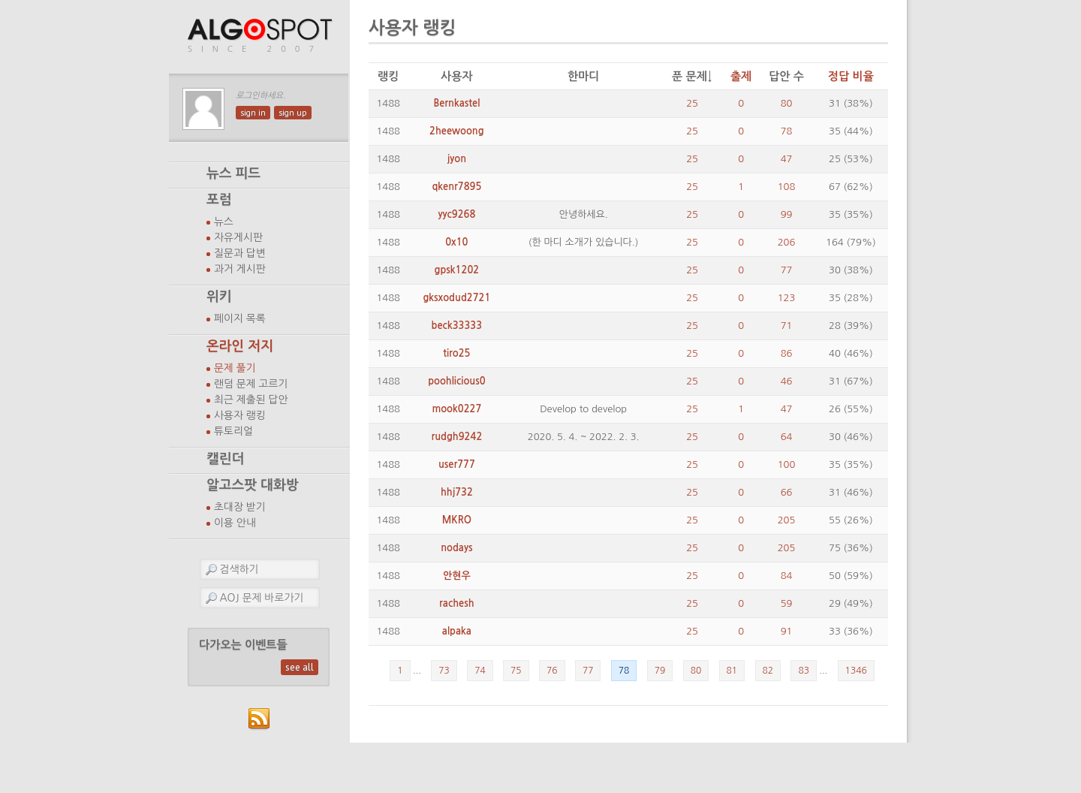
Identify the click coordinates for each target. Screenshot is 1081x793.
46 (787, 381)
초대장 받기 (240, 507)
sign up (293, 112)
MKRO (456, 520)
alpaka (456, 631)
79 (660, 670)
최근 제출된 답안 (251, 399)
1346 (856, 670)
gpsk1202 (457, 270)
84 (787, 575)
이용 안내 (235, 522)
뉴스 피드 (233, 173)
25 (692, 103)
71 (787, 325)
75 (516, 670)
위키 (219, 296)
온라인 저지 (239, 346)
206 (787, 242)
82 (768, 670)
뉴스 (223, 221)
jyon (456, 159)
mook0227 (456, 409)
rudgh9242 (456, 437)
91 (787, 631)
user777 (456, 464)
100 (787, 464)
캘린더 (225, 459)
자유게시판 (238, 237)
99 (787, 214)
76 (552, 670)
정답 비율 (851, 76)
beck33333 (457, 325)
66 (787, 492)
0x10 (456, 242)
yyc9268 (456, 214)
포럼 (219, 200)
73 (444, 670)
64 (787, 437)
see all (299, 667)
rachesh (456, 603)
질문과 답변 (240, 253)
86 (787, 353)
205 (787, 520)
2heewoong (456, 131)
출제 (740, 76)
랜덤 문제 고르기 (251, 383)
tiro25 (456, 353)
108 (787, 186)
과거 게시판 (240, 269)
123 (787, 298)
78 (787, 131)
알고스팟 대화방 (252, 485)
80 (787, 103)
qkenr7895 (456, 186)
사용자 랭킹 (240, 415)
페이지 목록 (240, 318)
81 (732, 670)
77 (787, 270)
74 (480, 670)
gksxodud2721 (456, 298)
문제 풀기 (235, 368)
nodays (456, 548)
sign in (253, 112)
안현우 (457, 575)
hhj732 (457, 492)
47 (787, 159)
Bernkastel (456, 103)
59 (787, 603)
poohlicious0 (456, 381)
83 (803, 670)
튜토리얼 (233, 431)
